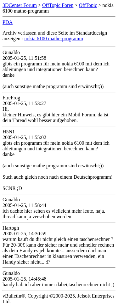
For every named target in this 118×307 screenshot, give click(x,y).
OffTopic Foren (57, 5)
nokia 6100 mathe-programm (53, 38)
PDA (8, 22)
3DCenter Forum (20, 5)
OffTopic (88, 5)
